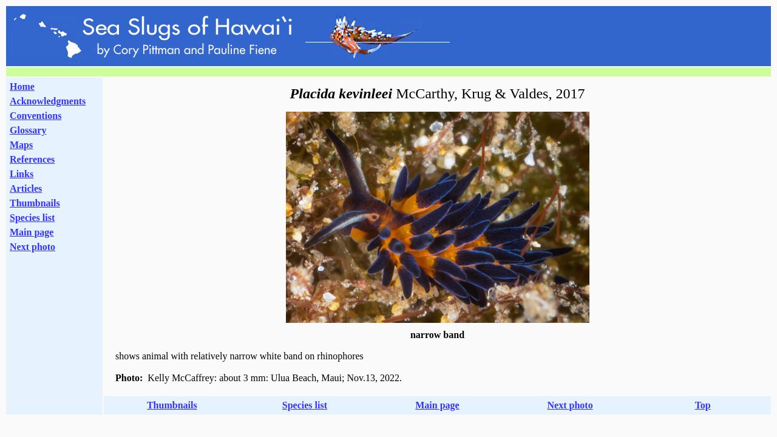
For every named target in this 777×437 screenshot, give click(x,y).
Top (703, 405)
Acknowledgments (48, 101)
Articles (26, 188)
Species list (32, 217)
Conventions (35, 115)
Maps (21, 145)
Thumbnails (35, 203)
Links (21, 174)
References (32, 159)
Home (22, 86)
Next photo (570, 405)
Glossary (28, 130)
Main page (31, 232)
